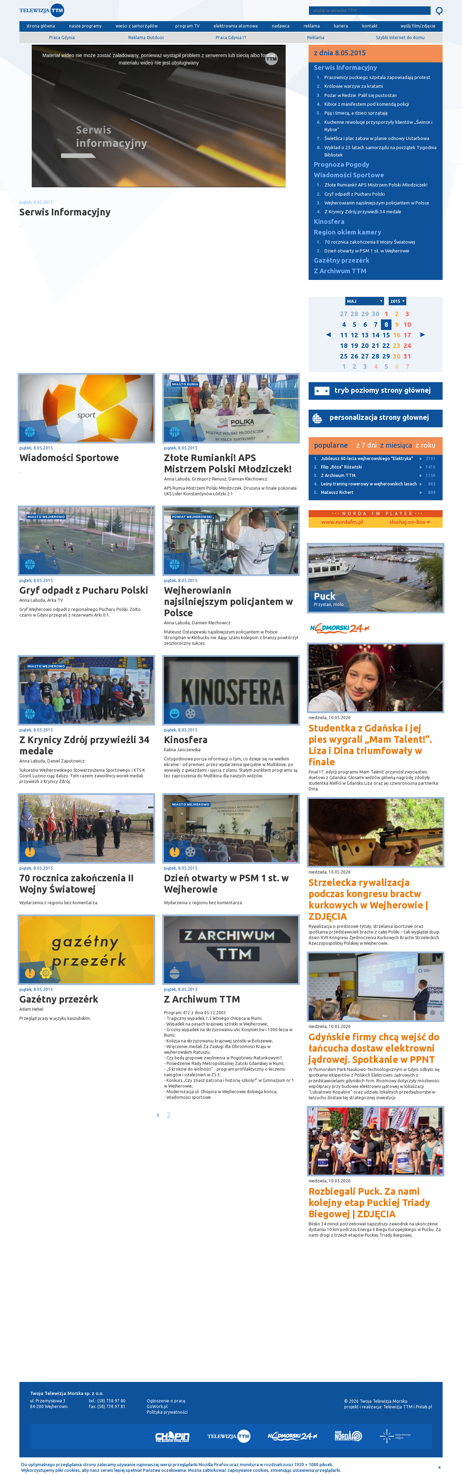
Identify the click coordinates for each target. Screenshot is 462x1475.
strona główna (40, 26)
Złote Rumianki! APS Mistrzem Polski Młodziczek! (228, 463)
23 (397, 345)
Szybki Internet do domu (400, 37)
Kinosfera (186, 739)
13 (365, 335)
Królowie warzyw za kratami (346, 86)
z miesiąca (396, 445)
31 (407, 356)
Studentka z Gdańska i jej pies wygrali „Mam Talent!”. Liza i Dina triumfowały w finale (370, 745)
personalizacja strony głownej (379, 417)
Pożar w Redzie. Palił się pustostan (353, 95)
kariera (341, 26)
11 (344, 335)
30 (375, 314)
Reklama (315, 37)
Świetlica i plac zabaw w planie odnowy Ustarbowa (369, 138)
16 (397, 335)
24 (407, 345)
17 (407, 335)
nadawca (281, 26)
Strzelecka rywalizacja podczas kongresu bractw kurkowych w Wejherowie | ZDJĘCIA (368, 899)
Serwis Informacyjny (345, 67)
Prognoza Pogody (341, 164)
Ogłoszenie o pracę (166, 1401)
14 (375, 335)
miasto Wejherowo (46, 517)
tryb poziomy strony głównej (383, 390)
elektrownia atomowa (236, 26)
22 (386, 345)
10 (407, 324)
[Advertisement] (89, 317)
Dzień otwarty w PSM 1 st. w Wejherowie (226, 883)
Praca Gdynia (62, 37)
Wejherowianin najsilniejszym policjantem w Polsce (228, 601)
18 (344, 345)
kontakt (370, 26)
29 (365, 314)
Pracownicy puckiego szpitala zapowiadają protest (369, 77)
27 (344, 314)
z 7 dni (366, 445)
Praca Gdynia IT (231, 37)
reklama (312, 26)
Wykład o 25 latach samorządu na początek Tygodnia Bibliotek (373, 151)
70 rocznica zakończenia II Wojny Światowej (76, 883)
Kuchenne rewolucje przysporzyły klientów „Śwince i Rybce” (370, 125)
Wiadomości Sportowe (69, 457)
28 (354, 314)
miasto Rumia (185, 384)
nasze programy (85, 26)
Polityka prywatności (167, 1412)
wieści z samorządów (137, 26)
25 (344, 356)
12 (354, 335)
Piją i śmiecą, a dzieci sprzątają (348, 113)
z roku (425, 445)
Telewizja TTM (398, 1406)
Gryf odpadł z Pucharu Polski (83, 590)
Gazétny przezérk (58, 999)
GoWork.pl (157, 1406)
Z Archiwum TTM (202, 999)
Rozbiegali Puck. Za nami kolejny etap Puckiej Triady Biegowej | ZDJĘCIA (369, 1202)
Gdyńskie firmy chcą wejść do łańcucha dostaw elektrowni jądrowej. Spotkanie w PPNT (374, 1048)
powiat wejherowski (192, 517)
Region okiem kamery (347, 232)
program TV (187, 26)
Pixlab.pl (424, 1406)
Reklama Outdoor (146, 37)
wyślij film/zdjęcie (418, 26)
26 (354, 356)
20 (365, 345)
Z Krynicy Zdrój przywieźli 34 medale (84, 745)
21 (375, 345)
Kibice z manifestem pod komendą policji (359, 104)
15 (386, 335)
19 (354, 345)
